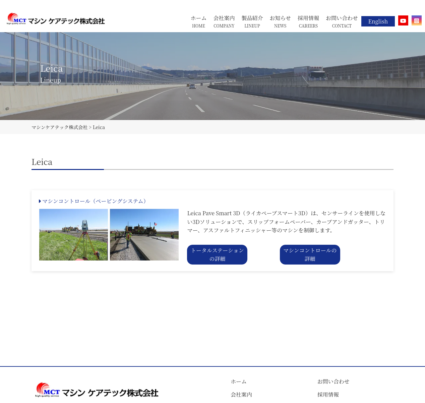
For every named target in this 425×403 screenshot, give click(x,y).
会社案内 (241, 394)
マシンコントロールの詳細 (310, 254)
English (378, 21)
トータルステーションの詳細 (217, 254)
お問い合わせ (333, 381)
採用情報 (328, 394)
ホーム (239, 381)
